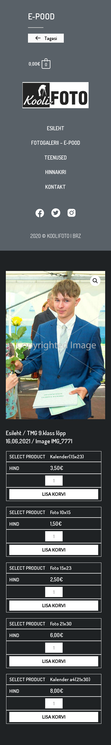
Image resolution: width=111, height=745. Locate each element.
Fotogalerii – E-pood (55, 143)
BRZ (77, 235)
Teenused (55, 157)
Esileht (55, 128)
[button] (46, 38)
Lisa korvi (54, 494)
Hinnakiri (55, 172)
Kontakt (55, 187)
